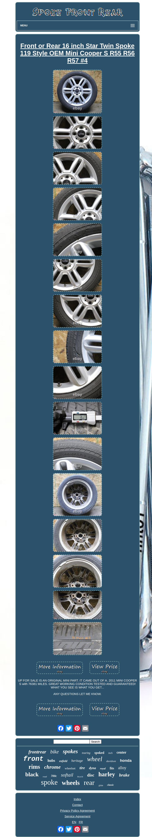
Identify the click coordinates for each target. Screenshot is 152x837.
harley (106, 774)
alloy (122, 767)
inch (110, 753)
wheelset (70, 768)
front (33, 759)
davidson (111, 761)
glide (101, 785)
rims (34, 766)
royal (102, 768)
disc (90, 775)
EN (74, 822)
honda (126, 760)
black (32, 774)
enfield (63, 761)
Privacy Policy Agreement (77, 810)
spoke (49, 782)
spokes (70, 751)
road (45, 776)
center (121, 752)
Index (77, 799)
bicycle (80, 776)
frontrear (37, 751)
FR (81, 822)
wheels (71, 782)
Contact (77, 805)
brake (124, 775)
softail (67, 775)
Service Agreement (77, 816)
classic (110, 784)
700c (54, 776)
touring (86, 752)
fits (112, 768)
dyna (92, 768)
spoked (99, 752)
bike (54, 751)
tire (82, 768)
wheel (94, 759)
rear (89, 782)
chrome (52, 767)
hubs (51, 761)
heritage (77, 761)
